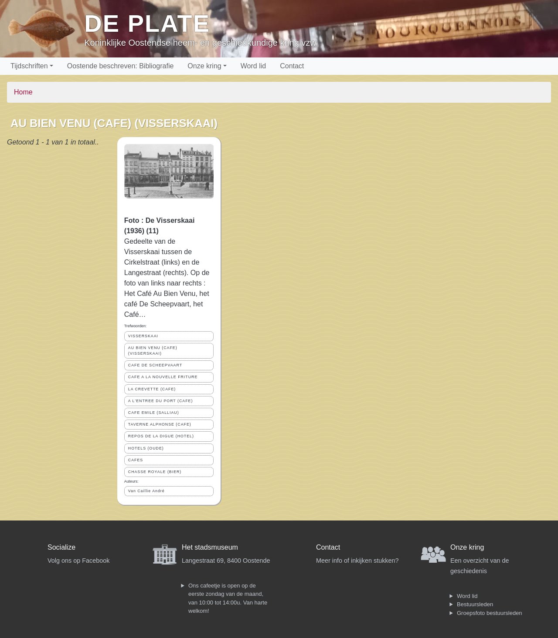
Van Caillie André (146, 491)
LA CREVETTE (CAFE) (152, 389)
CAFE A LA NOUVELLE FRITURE (162, 377)
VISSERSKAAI (143, 336)
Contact (292, 66)
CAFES (135, 460)
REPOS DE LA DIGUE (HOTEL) (161, 436)
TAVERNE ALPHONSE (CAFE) (159, 424)
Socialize (61, 547)
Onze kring (204, 66)
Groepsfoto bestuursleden (489, 613)
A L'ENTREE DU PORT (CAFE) (160, 401)
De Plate (147, 23)
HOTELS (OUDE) (146, 448)
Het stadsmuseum (210, 547)
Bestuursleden (475, 604)
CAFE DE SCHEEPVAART (155, 365)
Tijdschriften (29, 66)
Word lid (253, 66)
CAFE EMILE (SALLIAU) (153, 412)
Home (23, 92)
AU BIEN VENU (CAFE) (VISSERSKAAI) (152, 351)
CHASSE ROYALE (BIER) (155, 472)
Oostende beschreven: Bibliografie (120, 66)
